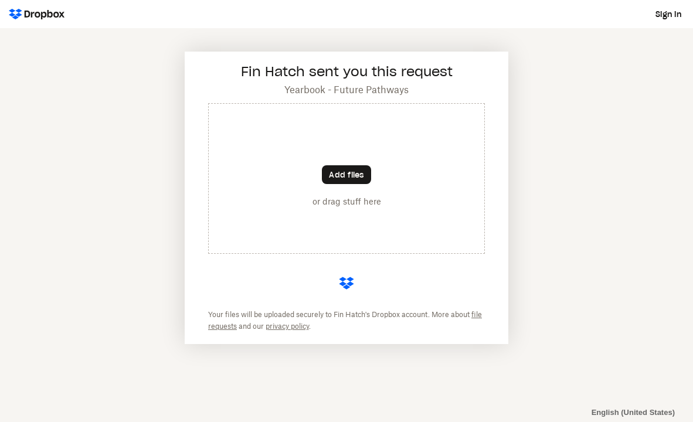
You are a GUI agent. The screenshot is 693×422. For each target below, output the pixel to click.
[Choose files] (346, 174)
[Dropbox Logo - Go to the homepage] (37, 14)
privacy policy (287, 326)
